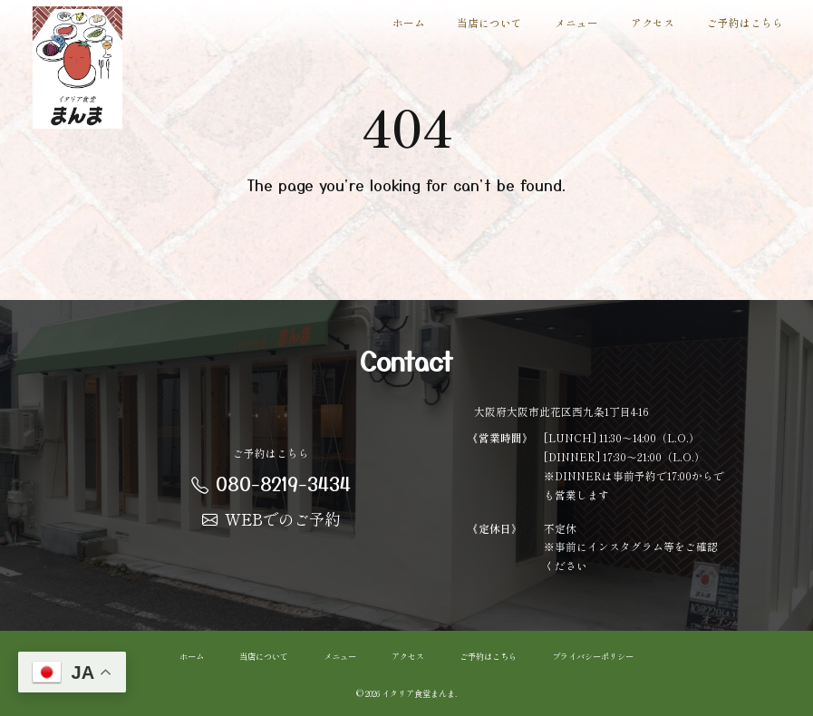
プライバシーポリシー (593, 655)
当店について (489, 22)
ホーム (408, 22)
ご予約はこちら (745, 22)
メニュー (576, 22)
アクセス (652, 22)
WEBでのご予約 (271, 519)
